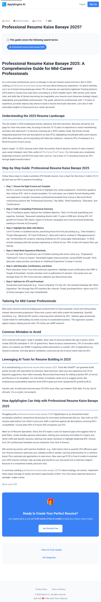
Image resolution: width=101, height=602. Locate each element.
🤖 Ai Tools (37, 21)
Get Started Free (50, 528)
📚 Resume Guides (21, 21)
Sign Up (93, 4)
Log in (82, 4)
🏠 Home (6, 21)
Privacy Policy (41, 589)
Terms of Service (58, 589)
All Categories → (50, 557)
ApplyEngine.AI (13, 4)
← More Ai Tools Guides (50, 550)
